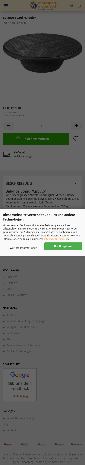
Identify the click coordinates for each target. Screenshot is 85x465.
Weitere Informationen (23, 248)
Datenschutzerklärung (55, 239)
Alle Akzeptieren (63, 246)
